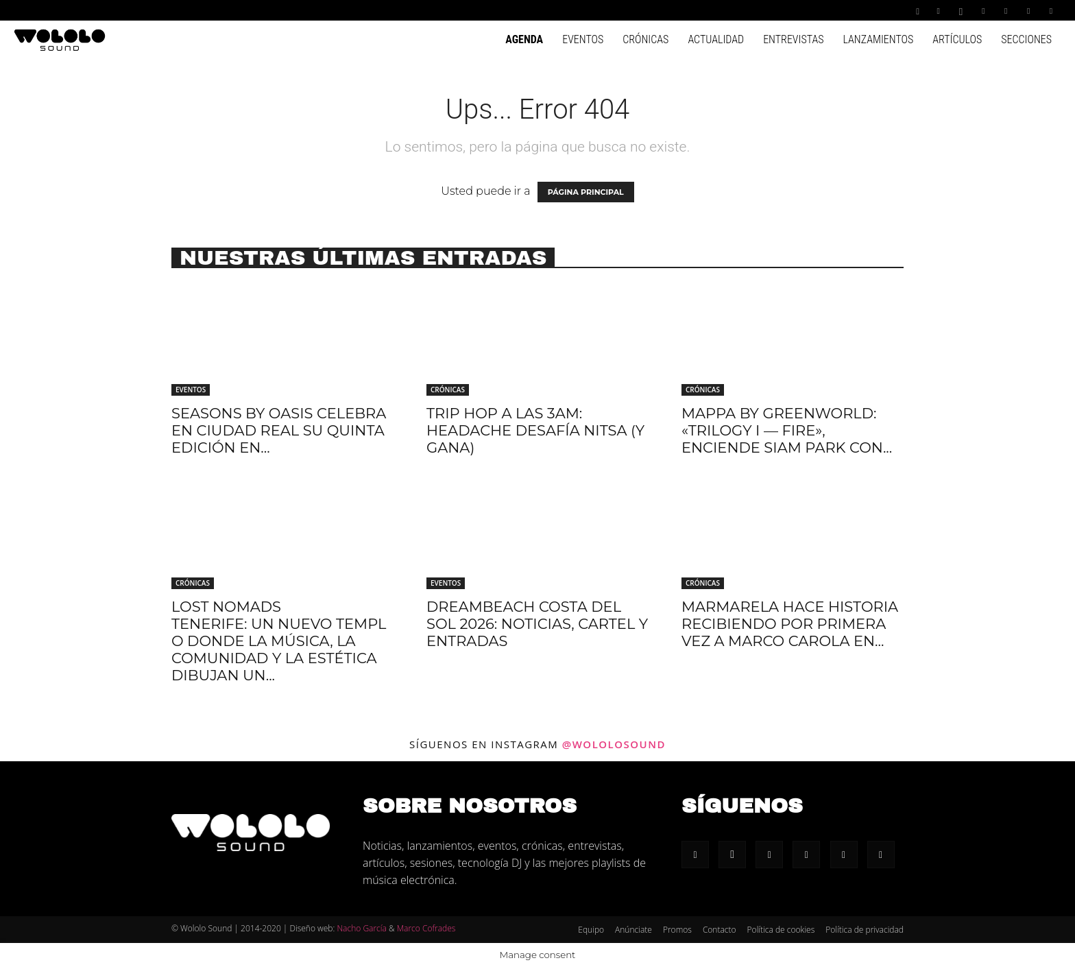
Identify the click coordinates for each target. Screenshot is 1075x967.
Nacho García (361, 928)
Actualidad (716, 39)
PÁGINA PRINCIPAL (586, 192)
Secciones (1026, 39)
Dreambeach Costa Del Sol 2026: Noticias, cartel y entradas (537, 623)
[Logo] (60, 39)
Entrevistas (793, 39)
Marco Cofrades (426, 928)
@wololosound (614, 744)
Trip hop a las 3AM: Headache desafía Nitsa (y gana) (535, 430)
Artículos (957, 39)
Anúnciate (633, 929)
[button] (918, 10)
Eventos (582, 39)
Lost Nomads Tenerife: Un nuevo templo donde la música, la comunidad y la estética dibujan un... (278, 641)
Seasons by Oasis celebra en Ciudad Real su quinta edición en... (278, 430)
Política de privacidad (864, 929)
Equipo (591, 929)
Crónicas (645, 39)
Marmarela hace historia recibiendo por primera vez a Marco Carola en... (789, 623)
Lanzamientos (878, 39)
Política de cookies (781, 929)
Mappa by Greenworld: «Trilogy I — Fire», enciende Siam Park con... (786, 430)
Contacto (719, 929)
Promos (677, 929)
